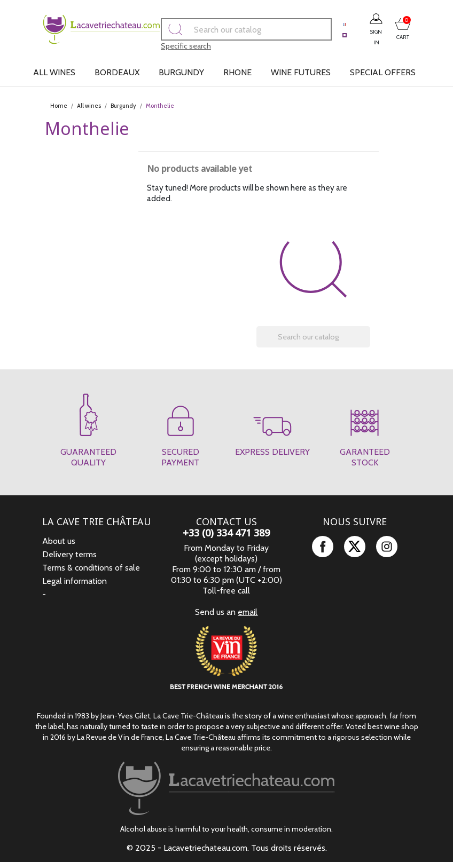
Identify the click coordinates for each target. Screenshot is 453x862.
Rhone (237, 72)
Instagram (386, 546)
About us (58, 541)
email (247, 612)
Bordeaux (117, 72)
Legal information (74, 581)
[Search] (223, 29)
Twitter (354, 546)
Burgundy (181, 72)
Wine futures (301, 72)
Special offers (383, 72)
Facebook (322, 546)
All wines (54, 72)
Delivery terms (69, 554)
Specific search (163, 46)
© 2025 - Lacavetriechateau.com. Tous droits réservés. (227, 848)
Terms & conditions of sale (91, 568)
